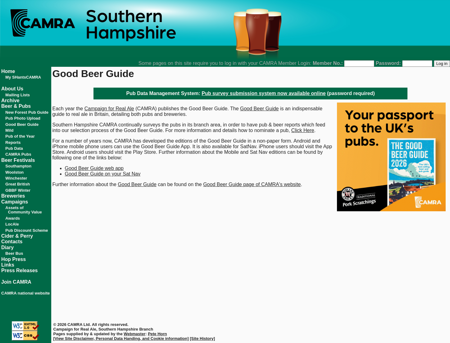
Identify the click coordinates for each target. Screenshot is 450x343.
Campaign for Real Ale (109, 108)
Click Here (302, 130)
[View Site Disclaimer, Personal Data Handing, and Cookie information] (121, 338)
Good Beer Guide (259, 108)
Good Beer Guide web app (94, 168)
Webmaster (134, 334)
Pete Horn (157, 334)
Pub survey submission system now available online (263, 93)
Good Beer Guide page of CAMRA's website (252, 184)
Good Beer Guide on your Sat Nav (103, 173)
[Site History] (202, 338)
